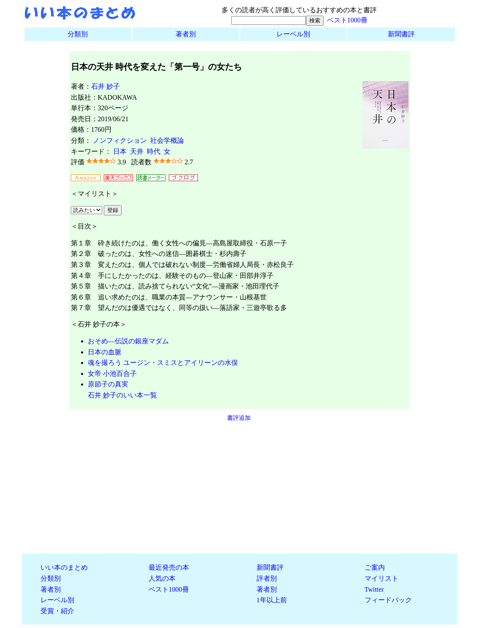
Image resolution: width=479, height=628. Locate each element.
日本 (120, 151)
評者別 (267, 578)
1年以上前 (272, 600)
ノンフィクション (120, 140)
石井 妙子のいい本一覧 (122, 395)
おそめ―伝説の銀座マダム (128, 341)
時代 (153, 151)
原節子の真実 (108, 384)
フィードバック (388, 600)
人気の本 (162, 578)
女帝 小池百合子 (112, 373)
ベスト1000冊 (347, 20)
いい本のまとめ (64, 567)
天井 (136, 151)
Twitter (374, 589)
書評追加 (239, 417)
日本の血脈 (105, 352)
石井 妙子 (105, 86)
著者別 (186, 34)
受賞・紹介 (57, 610)
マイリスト (381, 578)
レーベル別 (293, 34)
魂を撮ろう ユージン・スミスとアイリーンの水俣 (163, 362)
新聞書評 (401, 34)
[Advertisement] (239, 488)
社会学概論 (167, 140)
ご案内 (375, 567)
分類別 (78, 34)
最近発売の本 (169, 567)
